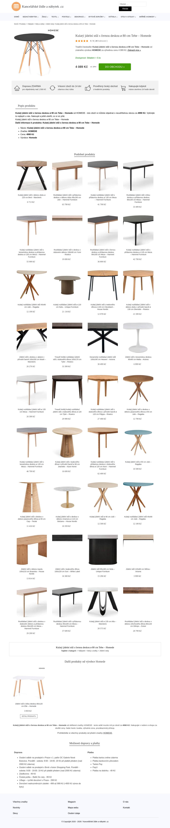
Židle (44, 17)
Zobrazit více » (134, 50)
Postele (65, 17)
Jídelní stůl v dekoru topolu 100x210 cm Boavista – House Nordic (31, 571)
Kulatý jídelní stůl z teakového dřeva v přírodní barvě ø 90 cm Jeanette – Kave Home (67, 464)
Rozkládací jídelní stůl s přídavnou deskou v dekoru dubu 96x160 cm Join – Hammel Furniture (67, 197)
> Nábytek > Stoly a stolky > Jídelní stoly (40, 24)
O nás (125, 802)
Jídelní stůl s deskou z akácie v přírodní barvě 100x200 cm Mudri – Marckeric (32, 359)
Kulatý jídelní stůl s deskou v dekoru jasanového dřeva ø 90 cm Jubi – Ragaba (138, 411)
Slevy (15, 813)
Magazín (72, 802)
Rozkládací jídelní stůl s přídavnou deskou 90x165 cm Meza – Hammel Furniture (67, 623)
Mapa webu (73, 808)
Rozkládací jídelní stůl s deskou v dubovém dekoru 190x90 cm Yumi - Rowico (67, 252)
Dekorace (79, 17)
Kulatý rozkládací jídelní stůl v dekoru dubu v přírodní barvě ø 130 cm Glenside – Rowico (138, 307)
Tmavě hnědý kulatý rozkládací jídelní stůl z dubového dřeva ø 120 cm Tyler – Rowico (67, 411)
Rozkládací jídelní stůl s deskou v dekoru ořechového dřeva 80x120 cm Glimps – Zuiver (138, 623)
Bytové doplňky (96, 17)
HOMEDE (96, 50)
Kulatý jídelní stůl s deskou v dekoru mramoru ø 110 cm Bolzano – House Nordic (67, 519)
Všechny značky (20, 802)
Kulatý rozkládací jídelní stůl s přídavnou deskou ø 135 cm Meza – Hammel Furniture (103, 197)
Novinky (16, 808)
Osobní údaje (74, 813)
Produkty (22, 24)
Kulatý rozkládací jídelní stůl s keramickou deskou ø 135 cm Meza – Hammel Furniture (32, 464)
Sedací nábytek (30, 17)
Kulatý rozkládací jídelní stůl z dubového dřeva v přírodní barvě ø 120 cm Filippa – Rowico (103, 411)
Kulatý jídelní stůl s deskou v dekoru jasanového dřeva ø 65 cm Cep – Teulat (32, 519)
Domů (16, 17)
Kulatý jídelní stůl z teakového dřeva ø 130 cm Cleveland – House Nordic (103, 307)
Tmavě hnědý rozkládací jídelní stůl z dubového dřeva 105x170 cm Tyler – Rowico (67, 359)
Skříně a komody (147, 17)
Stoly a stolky (127, 17)
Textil (54, 17)
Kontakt (126, 808)
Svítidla (112, 17)
